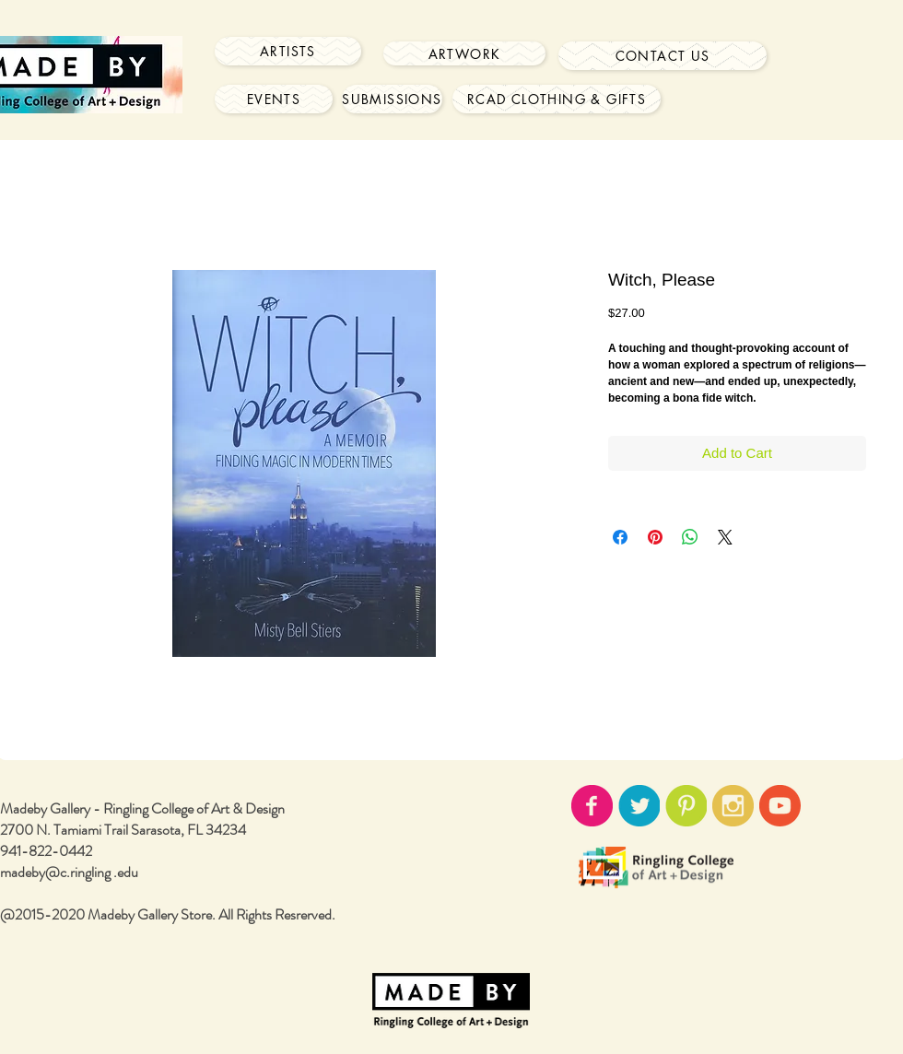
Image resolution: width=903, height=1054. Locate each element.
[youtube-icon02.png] (780, 805)
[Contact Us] (662, 55)
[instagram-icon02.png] (733, 805)
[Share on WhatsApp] (690, 537)
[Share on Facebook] (620, 537)
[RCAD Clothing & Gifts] (556, 99)
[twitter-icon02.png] (639, 805)
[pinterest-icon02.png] (686, 805)
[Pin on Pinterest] (655, 537)
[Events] (274, 99)
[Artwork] (464, 53)
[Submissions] (392, 99)
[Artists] (288, 51)
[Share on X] (725, 537)
